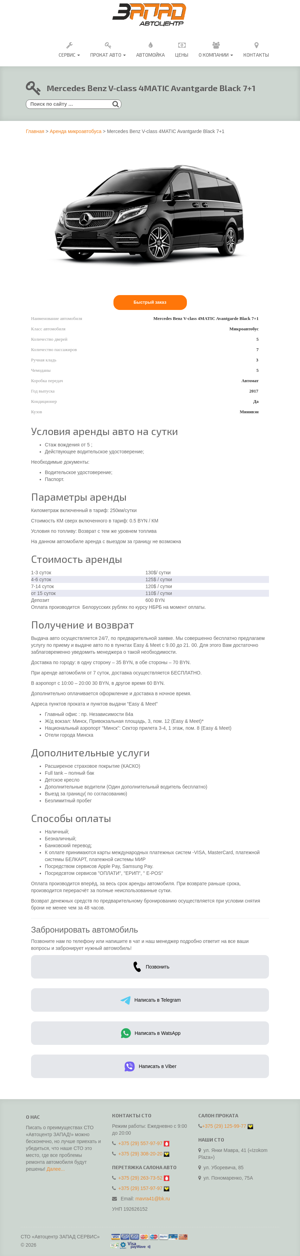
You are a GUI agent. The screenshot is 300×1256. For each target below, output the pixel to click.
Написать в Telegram (150, 1000)
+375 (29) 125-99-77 (224, 1123)
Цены (181, 48)
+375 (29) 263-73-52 (140, 1175)
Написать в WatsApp (150, 1033)
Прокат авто (108, 48)
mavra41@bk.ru (153, 1196)
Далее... (56, 1171)
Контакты (256, 48)
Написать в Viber (149, 1066)
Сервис (69, 48)
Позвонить (150, 967)
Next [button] (265, 283)
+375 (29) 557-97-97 (140, 1140)
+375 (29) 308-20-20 (140, 1151)
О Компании (216, 48)
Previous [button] (34, 283)
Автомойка (150, 48)
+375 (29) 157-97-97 (140, 1185)
